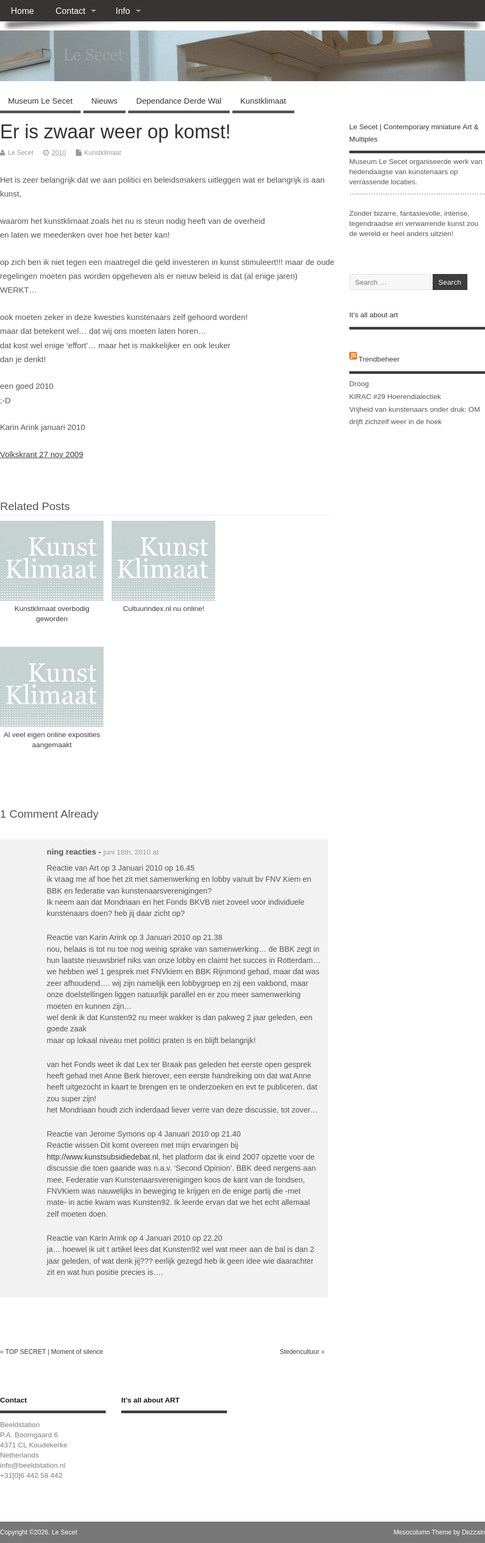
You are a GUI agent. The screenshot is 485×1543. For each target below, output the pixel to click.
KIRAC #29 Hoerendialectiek (395, 397)
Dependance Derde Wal (179, 100)
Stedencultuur (299, 1352)
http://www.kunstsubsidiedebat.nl (103, 1157)
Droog (359, 384)
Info (122, 10)
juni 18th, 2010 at (131, 852)
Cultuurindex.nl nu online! (163, 609)
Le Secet (20, 152)
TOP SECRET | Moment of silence (54, 1352)
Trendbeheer (379, 359)
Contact (70, 10)
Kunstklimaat (263, 100)
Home (22, 10)
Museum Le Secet (40, 100)
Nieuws (104, 100)
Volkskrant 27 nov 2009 (41, 454)
